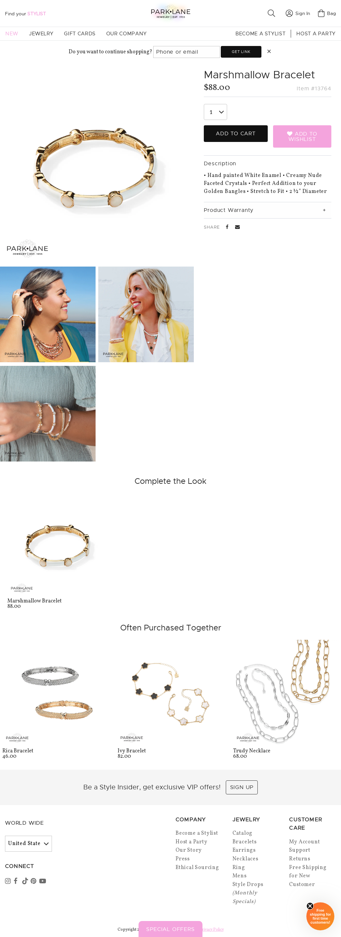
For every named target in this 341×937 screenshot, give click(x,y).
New (11, 34)
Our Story (188, 850)
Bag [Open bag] (327, 13)
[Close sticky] (310, 906)
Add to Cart (236, 133)
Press (182, 859)
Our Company (126, 34)
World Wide (24, 823)
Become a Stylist (260, 34)
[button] (273, 13)
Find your (25, 14)
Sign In (298, 13)
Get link (241, 51)
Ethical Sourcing (197, 867)
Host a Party (316, 34)
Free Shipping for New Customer (307, 876)
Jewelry (41, 34)
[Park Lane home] (170, 13)
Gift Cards (79, 34)
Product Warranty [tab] (228, 210)
